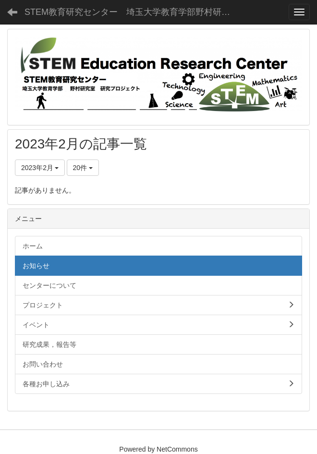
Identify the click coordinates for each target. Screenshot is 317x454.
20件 (83, 168)
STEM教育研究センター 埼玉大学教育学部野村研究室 (131, 12)
